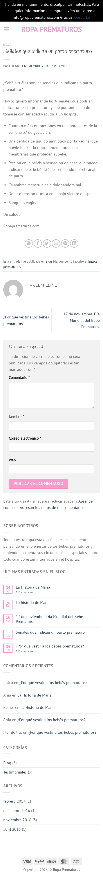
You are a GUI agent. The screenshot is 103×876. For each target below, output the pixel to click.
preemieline (63, 66)
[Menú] (6, 29)
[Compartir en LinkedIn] (74, 243)
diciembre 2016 (16, 810)
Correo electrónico (25, 438)
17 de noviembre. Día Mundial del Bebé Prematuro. (81, 320)
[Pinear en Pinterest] (65, 243)
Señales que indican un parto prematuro (50, 632)
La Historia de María (33, 587)
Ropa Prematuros (51, 29)
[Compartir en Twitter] (47, 243)
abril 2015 (12, 829)
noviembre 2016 (17, 819)
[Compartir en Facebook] (38, 243)
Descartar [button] (82, 17)
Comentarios (24, 592)
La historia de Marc (32, 602)
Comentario (19, 377)
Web (12, 460)
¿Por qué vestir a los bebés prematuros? (50, 646)
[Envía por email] (56, 243)
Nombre (16, 416)
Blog (7, 45)
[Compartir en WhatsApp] (29, 243)
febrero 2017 (14, 801)
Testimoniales (15, 772)
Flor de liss (12, 732)
